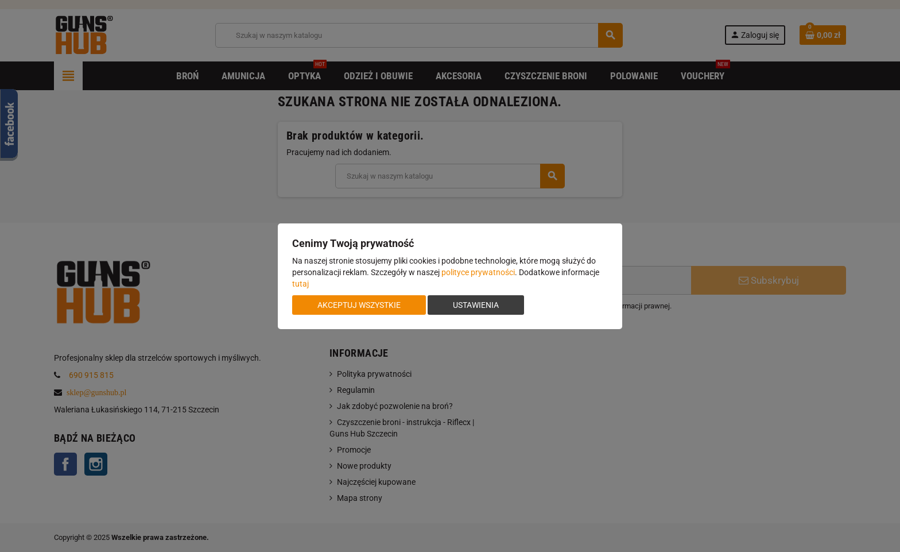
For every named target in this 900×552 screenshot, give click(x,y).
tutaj (300, 283)
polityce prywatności (478, 272)
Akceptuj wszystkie (359, 305)
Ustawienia (476, 305)
